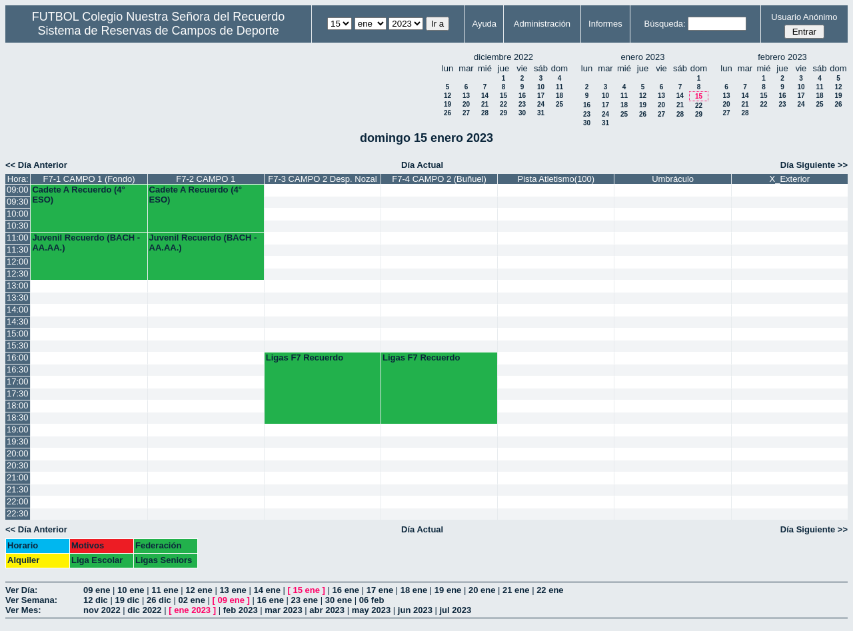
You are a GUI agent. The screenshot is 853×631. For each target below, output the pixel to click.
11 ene (164, 590)
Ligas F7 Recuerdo (304, 357)
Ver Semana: (31, 600)
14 (484, 95)
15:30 (18, 345)
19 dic (127, 600)
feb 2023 (240, 610)
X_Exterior (789, 179)
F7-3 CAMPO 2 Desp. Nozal (322, 179)
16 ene (346, 590)
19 (447, 104)
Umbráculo (673, 179)
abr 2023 (327, 610)
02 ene (191, 600)
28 (484, 113)
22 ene (549, 590)
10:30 (18, 226)
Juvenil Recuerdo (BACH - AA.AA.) (86, 243)
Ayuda (484, 24)
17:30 (18, 393)
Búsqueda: (665, 24)
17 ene (380, 590)
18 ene (414, 590)
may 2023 (371, 610)
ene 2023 (192, 610)
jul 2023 (456, 610)
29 (503, 113)
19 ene (447, 590)
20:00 (18, 453)
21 (484, 104)
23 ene (304, 600)
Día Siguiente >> (814, 165)
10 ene (130, 590)
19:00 (18, 429)
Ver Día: (21, 590)
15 (503, 95)
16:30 (18, 369)
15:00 (18, 333)
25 (559, 104)
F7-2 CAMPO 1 (205, 179)
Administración (542, 24)
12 (447, 95)
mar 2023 (283, 610)
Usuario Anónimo (804, 17)
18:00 (18, 405)
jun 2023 (415, 610)
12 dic (95, 600)
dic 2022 (144, 610)
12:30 (18, 274)
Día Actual (422, 165)
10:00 (18, 214)
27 (466, 113)
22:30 (18, 513)
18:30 (18, 417)
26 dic (159, 600)
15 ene (306, 590)
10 (540, 87)
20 (466, 104)
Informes (605, 24)
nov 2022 (102, 610)
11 (559, 87)
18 (559, 95)
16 (522, 95)
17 (540, 95)
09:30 (18, 202)
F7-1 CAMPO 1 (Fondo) (89, 179)
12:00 (18, 262)
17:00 (18, 381)
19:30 (18, 441)
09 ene (96, 590)
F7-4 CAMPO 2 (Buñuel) (439, 179)
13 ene (232, 590)
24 (540, 104)
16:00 (18, 357)
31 (540, 113)
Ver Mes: (23, 610)
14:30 (18, 321)
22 (503, 104)
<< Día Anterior (36, 165)
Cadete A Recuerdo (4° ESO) (78, 195)
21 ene (515, 590)
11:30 (18, 250)
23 (522, 104)
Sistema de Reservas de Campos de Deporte (158, 30)
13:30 (18, 298)
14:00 (18, 310)
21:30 (18, 489)
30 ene (338, 600)
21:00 (18, 477)
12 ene (198, 590)
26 (447, 113)
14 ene (266, 590)
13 (466, 95)
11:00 (18, 238)
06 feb (372, 600)
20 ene (481, 590)
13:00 (18, 286)
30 (522, 113)
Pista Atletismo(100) (556, 179)
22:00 (18, 501)
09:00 (18, 190)
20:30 (18, 465)
